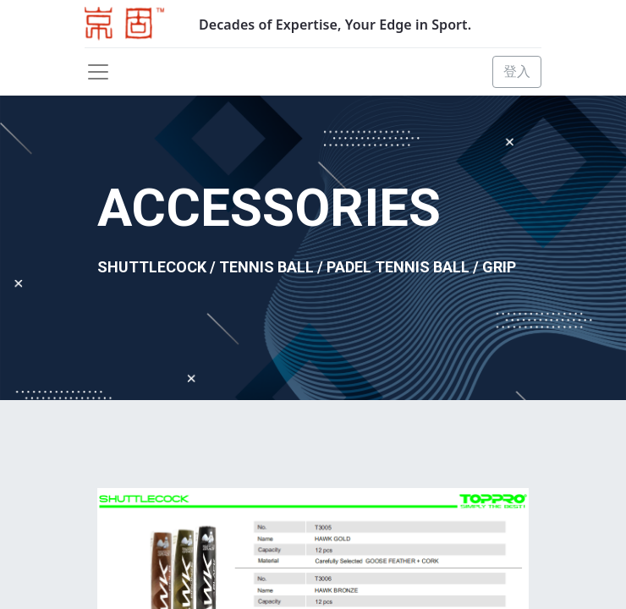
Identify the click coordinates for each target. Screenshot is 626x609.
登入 (516, 71)
